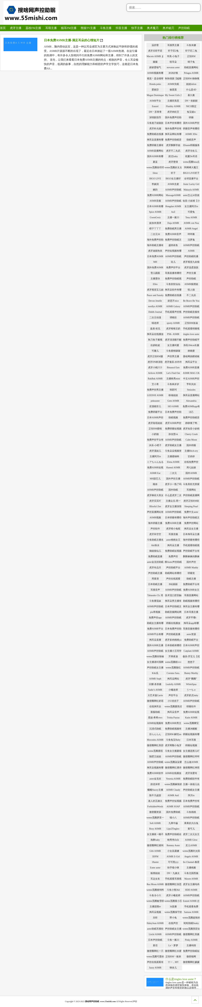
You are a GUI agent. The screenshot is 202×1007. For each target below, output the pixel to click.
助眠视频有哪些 (191, 601)
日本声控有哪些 (173, 123)
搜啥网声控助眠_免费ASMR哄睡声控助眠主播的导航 (25, 4)
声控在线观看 (173, 578)
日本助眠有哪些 (173, 645)
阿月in (191, 795)
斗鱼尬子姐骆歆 (155, 123)
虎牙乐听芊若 (155, 51)
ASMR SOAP (173, 806)
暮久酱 (191, 95)
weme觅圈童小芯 (173, 901)
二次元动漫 (155, 317)
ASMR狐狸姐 (191, 284)
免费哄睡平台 (155, 412)
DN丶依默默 (191, 101)
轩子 (173, 173)
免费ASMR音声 (173, 234)
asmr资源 (191, 634)
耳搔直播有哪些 (173, 273)
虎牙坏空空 (155, 534)
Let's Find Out (173, 373)
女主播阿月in (191, 206)
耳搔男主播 (173, 45)
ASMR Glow (191, 840)
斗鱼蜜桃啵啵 (173, 351)
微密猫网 (191, 956)
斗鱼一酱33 (173, 940)
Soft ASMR (155, 823)
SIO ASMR (173, 406)
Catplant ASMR (191, 651)
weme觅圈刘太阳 (191, 851)
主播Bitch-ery (191, 451)
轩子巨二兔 (191, 51)
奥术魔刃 (146, 27)
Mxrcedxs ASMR (155, 740)
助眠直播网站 (191, 67)
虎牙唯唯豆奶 (173, 328)
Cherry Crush (191, 434)
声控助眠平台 (173, 567)
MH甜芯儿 (155, 478)
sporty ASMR (173, 323)
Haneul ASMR (173, 467)
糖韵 (155, 189)
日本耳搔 (191, 740)
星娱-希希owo (155, 717)
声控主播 (191, 273)
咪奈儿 (173, 967)
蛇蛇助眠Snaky (191, 923)
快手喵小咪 (173, 867)
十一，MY (173, 962)
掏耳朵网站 (173, 678)
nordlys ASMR (155, 306)
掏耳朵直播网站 (191, 395)
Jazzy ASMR (155, 967)
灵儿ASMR (191, 845)
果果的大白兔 (191, 823)
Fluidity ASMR (173, 106)
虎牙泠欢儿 (191, 151)
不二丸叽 (191, 295)
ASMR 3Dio (191, 134)
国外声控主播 (173, 478)
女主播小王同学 (173, 651)
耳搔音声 (155, 590)
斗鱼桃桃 (191, 812)
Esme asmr (155, 867)
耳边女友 (155, 879)
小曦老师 (173, 690)
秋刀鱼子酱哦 (155, 339)
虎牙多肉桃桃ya (173, 640)
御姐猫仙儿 (155, 551)
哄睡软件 (191, 706)
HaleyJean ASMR (155, 923)
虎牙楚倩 (173, 162)
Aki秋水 (155, 545)
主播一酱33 (173, 217)
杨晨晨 (173, 89)
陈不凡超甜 (155, 795)
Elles (155, 284)
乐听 (155, 917)
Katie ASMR (191, 717)
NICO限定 (191, 106)
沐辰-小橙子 (155, 445)
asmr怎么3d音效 (191, 195)
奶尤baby (173, 156)
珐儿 (173, 262)
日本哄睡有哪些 (173, 517)
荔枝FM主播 (32, 27)
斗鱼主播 (101, 27)
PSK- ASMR (173, 334)
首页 (2, 27)
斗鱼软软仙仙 (173, 284)
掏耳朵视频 (155, 912)
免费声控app (155, 617)
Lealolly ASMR (173, 684)
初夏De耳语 (191, 156)
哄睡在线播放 (173, 623)
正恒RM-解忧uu (173, 734)
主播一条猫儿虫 (191, 784)
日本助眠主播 (155, 584)
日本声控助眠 (155, 940)
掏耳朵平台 (191, 362)
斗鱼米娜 (191, 45)
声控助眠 (176, 27)
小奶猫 (155, 434)
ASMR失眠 (173, 84)
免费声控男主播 (155, 389)
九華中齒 (173, 823)
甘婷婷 (191, 456)
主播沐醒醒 (191, 728)
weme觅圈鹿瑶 (155, 751)
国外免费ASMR (155, 267)
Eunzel (155, 106)
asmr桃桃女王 (173, 540)
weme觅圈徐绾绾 (155, 167)
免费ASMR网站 (155, 195)
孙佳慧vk (173, 434)
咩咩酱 (191, 234)
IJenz (155, 173)
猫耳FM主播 (65, 27)
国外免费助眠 (173, 812)
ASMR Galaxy (173, 306)
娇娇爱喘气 (155, 67)
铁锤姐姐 (173, 395)
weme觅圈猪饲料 (155, 890)
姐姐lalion (191, 84)
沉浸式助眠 (155, 728)
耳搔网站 (191, 490)
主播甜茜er (155, 906)
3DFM (155, 856)
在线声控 (173, 923)
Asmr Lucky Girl (191, 184)
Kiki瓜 (155, 673)
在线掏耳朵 (155, 706)
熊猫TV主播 (84, 27)
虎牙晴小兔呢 (173, 528)
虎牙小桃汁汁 (155, 367)
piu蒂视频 (155, 612)
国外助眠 (173, 490)
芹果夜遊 (173, 656)
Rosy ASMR (155, 828)
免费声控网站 (191, 523)
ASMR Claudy (173, 790)
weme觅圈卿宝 (191, 723)
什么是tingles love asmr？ (180, 979)
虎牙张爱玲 (191, 773)
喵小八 (173, 817)
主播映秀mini (173, 378)
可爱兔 (191, 212)
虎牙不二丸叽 (173, 151)
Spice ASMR (155, 212)
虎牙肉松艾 (173, 112)
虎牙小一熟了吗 (173, 484)
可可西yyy (173, 862)
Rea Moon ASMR (155, 884)
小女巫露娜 (173, 851)
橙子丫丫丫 (155, 228)
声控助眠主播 (155, 573)
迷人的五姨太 (155, 801)
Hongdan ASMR (173, 206)
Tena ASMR (191, 217)
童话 (155, 945)
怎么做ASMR (191, 762)
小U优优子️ (173, 701)
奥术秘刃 (161, 27)
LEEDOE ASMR (155, 395)
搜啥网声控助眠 (92, 1001)
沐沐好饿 (173, 73)
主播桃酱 (191, 867)
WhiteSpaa (191, 684)
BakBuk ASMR (155, 378)
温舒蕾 (155, 45)
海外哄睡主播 (155, 523)
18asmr (155, 862)
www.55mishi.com (108, 1001)
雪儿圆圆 (155, 273)
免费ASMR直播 (191, 367)
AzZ (173, 212)
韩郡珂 (173, 389)
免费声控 (173, 556)
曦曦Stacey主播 (155, 790)
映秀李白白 (173, 840)
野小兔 (173, 917)
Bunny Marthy (191, 673)
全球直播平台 (191, 178)
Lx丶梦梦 (173, 945)
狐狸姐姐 (155, 873)
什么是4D (191, 89)
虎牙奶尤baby (191, 695)
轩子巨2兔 (173, 51)
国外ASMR (191, 473)
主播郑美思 (173, 101)
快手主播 (131, 27)
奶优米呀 (155, 784)
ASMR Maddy (191, 567)
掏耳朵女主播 (191, 528)
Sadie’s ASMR (155, 690)
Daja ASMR (173, 223)
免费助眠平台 (191, 640)
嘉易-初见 (155, 328)
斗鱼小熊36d (173, 890)
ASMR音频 (155, 201)
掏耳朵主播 (173, 545)
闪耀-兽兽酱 (155, 684)
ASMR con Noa (191, 223)
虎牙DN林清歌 (155, 362)
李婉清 (155, 184)
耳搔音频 (173, 534)
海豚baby (155, 840)
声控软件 (155, 528)
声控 (135, 1001)
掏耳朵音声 (173, 712)
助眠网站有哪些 (173, 573)
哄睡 (191, 117)
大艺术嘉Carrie (155, 695)
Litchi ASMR (155, 934)
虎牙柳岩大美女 (155, 495)
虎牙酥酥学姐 (173, 145)
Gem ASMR (173, 401)
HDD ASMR (191, 890)
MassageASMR (173, 195)
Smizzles (191, 389)
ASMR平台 (155, 101)
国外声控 (191, 562)
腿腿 (155, 62)
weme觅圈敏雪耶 (155, 901)
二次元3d (155, 234)
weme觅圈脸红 (173, 667)
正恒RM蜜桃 (155, 428)
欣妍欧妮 (155, 345)
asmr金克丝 (155, 778)
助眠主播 (191, 578)
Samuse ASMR (191, 912)
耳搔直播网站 (191, 595)
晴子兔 (191, 62)
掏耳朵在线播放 (155, 334)
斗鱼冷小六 (155, 895)
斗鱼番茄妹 (155, 601)
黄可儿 (191, 828)
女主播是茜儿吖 (191, 751)
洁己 (191, 412)
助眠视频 (173, 417)
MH (155, 262)
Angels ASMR (191, 856)
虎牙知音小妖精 (191, 428)
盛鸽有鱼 (173, 245)
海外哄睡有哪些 (191, 540)
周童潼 (155, 578)
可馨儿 (155, 351)
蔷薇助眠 (155, 712)
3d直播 (173, 906)
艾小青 (155, 384)
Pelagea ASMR (191, 73)
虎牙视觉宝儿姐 (155, 289)
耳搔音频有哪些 (191, 628)
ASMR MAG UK (191, 373)
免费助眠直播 (155, 556)
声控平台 (173, 695)
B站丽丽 (173, 584)
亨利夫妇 (191, 384)
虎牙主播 (15, 27)
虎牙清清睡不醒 (173, 339)
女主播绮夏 (173, 345)
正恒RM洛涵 (191, 323)
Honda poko (155, 84)
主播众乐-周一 (173, 501)
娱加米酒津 (155, 223)
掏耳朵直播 (155, 640)
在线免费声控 (191, 462)
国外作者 (191, 27)
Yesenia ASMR (173, 778)
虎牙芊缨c (191, 617)
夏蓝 (155, 162)
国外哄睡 (191, 445)
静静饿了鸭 (191, 423)
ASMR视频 (155, 517)
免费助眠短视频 (173, 551)
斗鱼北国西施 (191, 873)
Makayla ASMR (191, 189)
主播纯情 (191, 945)
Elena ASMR (173, 462)
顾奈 (155, 484)
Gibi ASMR (155, 851)
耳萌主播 (48, 27)
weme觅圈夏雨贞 (173, 706)
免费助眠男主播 (173, 228)
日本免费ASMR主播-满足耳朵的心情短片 (73, 40)
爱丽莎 (155, 89)
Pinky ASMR (191, 940)
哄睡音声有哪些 (191, 128)
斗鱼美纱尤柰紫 (191, 484)
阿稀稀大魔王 (191, 167)
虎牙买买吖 (155, 501)
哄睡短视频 (191, 745)
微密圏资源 (155, 812)
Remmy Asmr (173, 845)
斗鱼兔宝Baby (173, 740)
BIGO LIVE (155, 178)
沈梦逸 (191, 239)
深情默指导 (155, 117)
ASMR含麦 (173, 184)
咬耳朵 (173, 62)
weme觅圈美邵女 (191, 929)
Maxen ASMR (191, 879)
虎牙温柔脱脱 (191, 267)
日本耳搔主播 (191, 612)
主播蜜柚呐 (173, 456)
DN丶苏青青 (155, 112)
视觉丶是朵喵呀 (155, 78)
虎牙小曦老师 (173, 895)
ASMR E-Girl (173, 856)
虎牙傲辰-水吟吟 (173, 362)
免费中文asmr (191, 512)
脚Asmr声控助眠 (173, 562)
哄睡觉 (191, 573)
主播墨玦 (155, 278)
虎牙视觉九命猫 (191, 262)
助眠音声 (191, 139)
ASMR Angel (191, 228)
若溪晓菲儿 (155, 406)
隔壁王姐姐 (155, 756)
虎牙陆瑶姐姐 (155, 423)
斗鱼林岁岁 (173, 384)
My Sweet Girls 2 (173, 95)
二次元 (173, 473)
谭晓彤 (173, 317)
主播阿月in (155, 456)
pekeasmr (155, 401)
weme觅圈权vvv (173, 662)
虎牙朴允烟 (155, 128)
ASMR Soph (155, 678)
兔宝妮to (191, 112)
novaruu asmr (173, 67)
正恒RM (191, 56)
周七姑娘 (191, 467)
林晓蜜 (191, 351)
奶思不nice (173, 301)
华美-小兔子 (173, 56)
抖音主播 (116, 27)
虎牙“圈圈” (191, 678)
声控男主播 (173, 356)
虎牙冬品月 (155, 567)
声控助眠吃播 (191, 256)
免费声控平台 (173, 267)
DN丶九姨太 (173, 873)
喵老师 (155, 323)
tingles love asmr (191, 334)
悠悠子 (191, 662)
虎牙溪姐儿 (155, 451)
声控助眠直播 (173, 634)
